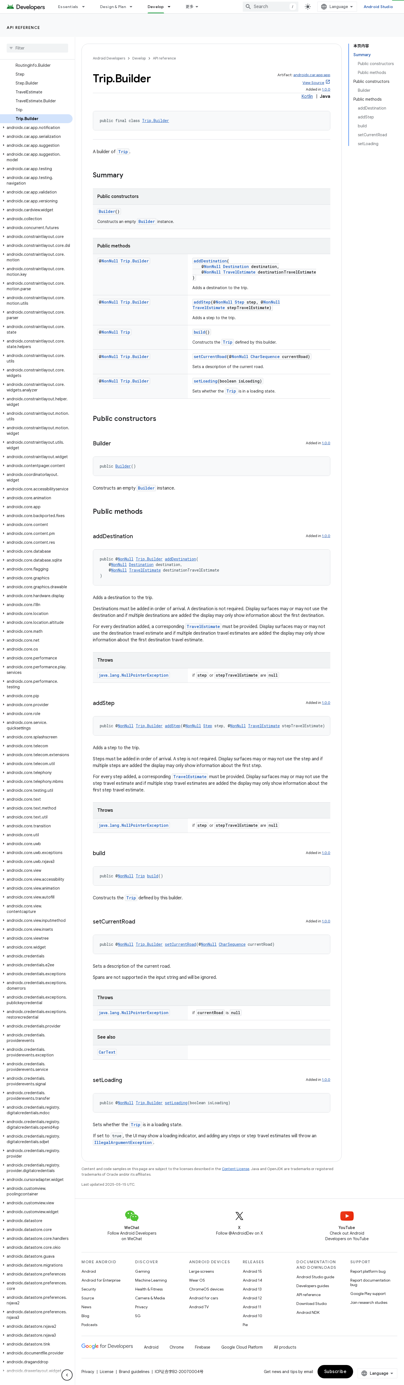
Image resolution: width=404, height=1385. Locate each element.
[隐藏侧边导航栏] (67, 1375)
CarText (107, 1052)
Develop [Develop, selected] (156, 6)
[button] (36, 127)
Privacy (141, 1306)
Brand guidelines (134, 1371)
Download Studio (311, 1303)
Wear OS (197, 1280)
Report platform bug (368, 1271)
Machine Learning (151, 1280)
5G (138, 1315)
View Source (313, 82)
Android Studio (378, 6)
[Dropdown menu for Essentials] (85, 6)
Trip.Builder (155, 120)
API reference (23, 27)
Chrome (177, 1347)
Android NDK (307, 1312)
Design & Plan (113, 6)
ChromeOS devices (206, 1289)
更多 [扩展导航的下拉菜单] (190, 6)
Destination (236, 266)
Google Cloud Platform (242, 1347)
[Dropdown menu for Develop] (171, 6)
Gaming (142, 1271)
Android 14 (252, 1280)
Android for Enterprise (100, 1280)
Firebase (202, 1347)
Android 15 (252, 1271)
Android (88, 1271)
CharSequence (265, 356)
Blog (85, 1315)
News (86, 1306)
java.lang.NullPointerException (133, 675)
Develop (139, 58)
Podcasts (89, 1324)
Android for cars (203, 1297)
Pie (245, 1324)
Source (87, 1297)
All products (285, 1347)
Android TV (199, 1306)
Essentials (68, 6)
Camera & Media (150, 1297)
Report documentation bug (370, 1282)
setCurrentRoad (210, 356)
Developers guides (312, 1285)
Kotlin (307, 96)
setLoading (205, 381)
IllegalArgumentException (123, 1142)
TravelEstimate (239, 272)
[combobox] (270, 7)
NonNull (109, 261)
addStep (202, 302)
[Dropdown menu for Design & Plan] (133, 6)
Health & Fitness (149, 1289)
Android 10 (252, 1315)
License (106, 1371)
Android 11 (252, 1306)
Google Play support (368, 1293)
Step (239, 302)
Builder (107, 211)
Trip (123, 151)
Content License (235, 1168)
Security (88, 1289)
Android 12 (252, 1297)
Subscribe (335, 1371)
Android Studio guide (315, 1276)
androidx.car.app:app (311, 75)
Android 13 (252, 1289)
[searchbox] (37, 48)
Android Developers (109, 58)
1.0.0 (326, 89)
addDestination (210, 261)
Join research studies (368, 1302)
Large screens (201, 1271)
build (199, 332)
